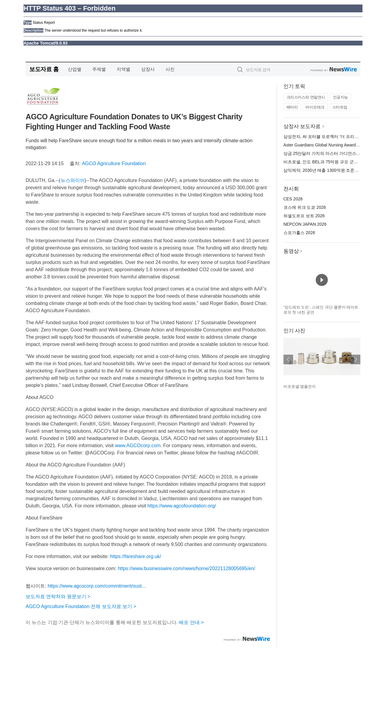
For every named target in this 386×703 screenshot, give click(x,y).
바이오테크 (314, 107)
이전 (288, 359)
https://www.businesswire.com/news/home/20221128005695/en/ (186, 568)
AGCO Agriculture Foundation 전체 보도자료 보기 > (81, 606)
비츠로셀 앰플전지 (299, 386)
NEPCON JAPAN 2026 (305, 224)
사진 (170, 69)
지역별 (123, 69)
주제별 (99, 69)
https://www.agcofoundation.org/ (181, 505)
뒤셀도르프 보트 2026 (304, 215)
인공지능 (340, 97)
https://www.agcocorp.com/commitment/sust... (97, 585)
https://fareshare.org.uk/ (135, 556)
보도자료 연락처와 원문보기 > (58, 596)
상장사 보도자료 (302, 126)
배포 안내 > (191, 622)
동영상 (291, 251)
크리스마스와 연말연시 (305, 97)
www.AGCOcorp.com (137, 445)
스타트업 (339, 107)
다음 (355, 359)
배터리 (292, 107)
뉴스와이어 (73, 180)
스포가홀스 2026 (299, 232)
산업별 (74, 69)
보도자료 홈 (44, 69)
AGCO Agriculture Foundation (114, 163)
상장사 (148, 69)
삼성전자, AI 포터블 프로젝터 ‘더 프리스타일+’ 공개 (331, 136)
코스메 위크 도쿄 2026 (304, 207)
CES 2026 (293, 198)
